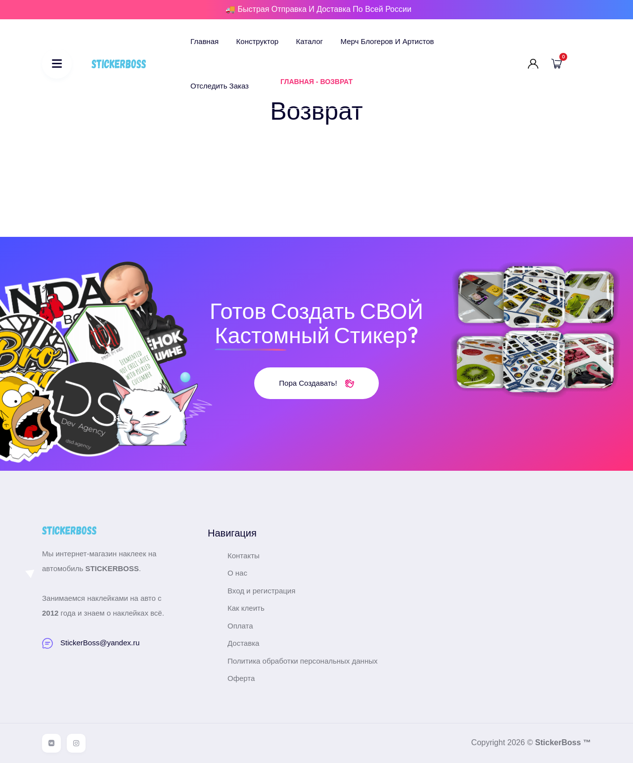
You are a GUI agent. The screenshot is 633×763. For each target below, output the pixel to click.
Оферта (241, 678)
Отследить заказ (219, 86)
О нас (237, 573)
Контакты (243, 555)
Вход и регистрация (261, 590)
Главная (204, 41)
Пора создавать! (316, 383)
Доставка (243, 643)
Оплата (240, 626)
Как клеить (246, 608)
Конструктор (257, 41)
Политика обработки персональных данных (302, 661)
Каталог (309, 41)
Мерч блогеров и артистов (387, 41)
